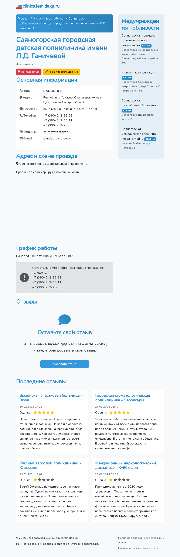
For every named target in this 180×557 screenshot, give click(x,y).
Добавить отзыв (64, 364)
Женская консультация (138, 72)
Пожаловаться (29, 71)
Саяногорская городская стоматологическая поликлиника (139, 40)
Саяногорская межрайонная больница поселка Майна (139, 134)
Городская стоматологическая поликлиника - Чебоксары (122, 398)
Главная (23, 18)
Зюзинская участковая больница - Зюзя (51, 398)
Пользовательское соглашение (138, 548)
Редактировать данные (61, 71)
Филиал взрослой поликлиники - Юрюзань (50, 465)
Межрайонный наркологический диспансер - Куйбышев (125, 465)
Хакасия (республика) (48, 18)
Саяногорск (77, 18)
